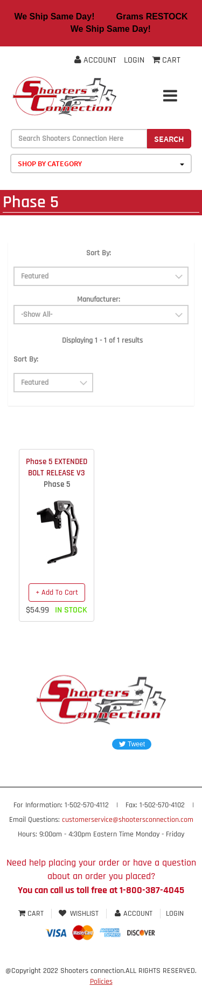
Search (169, 138)
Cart (32, 913)
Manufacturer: (98, 299)
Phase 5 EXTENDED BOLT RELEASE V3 (56, 467)
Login (134, 60)
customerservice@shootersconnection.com (127, 820)
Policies (101, 981)
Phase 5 (57, 484)
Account (95, 60)
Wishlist (79, 913)
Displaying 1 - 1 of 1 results (102, 340)
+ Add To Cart (57, 592)
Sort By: (98, 253)
